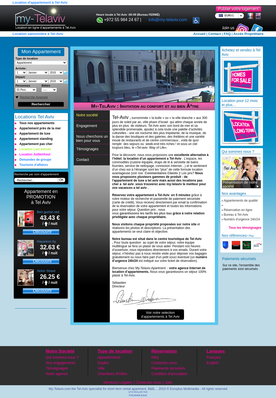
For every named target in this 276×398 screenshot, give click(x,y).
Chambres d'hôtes (112, 374)
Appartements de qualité (241, 200)
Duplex (103, 363)
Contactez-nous (164, 363)
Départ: (20, 77)
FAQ (227, 34)
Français (213, 357)
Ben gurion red (48, 212)
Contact (214, 34)
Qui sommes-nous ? (62, 357)
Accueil (199, 34)
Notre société (87, 115)
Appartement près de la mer (40, 128)
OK (61, 180)
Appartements (108, 357)
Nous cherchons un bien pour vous (91, 138)
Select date (66, 73)
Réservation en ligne (238, 210)
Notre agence (57, 374)
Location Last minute (35, 149)
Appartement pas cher (36, 144)
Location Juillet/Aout (34, 154)
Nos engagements (61, 363)
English (212, 363)
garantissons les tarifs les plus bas (146, 213)
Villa (100, 368)
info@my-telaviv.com (167, 19)
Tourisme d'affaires (33, 165)
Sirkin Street (46, 271)
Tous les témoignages (245, 228)
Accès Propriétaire (248, 34)
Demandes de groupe (35, 159)
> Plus (250, 235)
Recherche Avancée (34, 97)
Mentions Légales (118, 382)
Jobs (168, 382)
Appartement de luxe (34, 133)
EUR (228, 15)
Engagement (86, 126)
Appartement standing (36, 139)
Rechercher (41, 104)
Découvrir (42, 231)
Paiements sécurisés (168, 368)
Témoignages (87, 149)
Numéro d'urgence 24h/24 (242, 219)
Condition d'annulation (169, 374)
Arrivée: (20, 68)
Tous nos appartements (36, 123)
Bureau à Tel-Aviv (236, 214)
